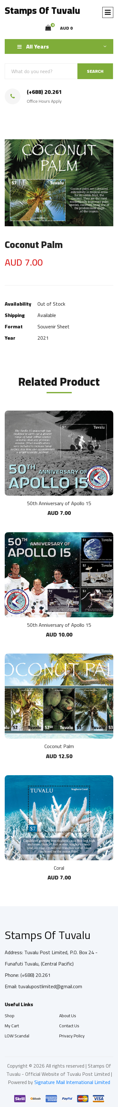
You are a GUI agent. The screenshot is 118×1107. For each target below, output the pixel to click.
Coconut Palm (59, 746)
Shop (9, 1016)
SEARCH (95, 71)
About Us (67, 1016)
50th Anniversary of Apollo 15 (59, 503)
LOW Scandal (17, 1036)
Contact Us (69, 1026)
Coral (59, 868)
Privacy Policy (72, 1036)
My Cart (12, 1026)
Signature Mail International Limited (72, 1082)
